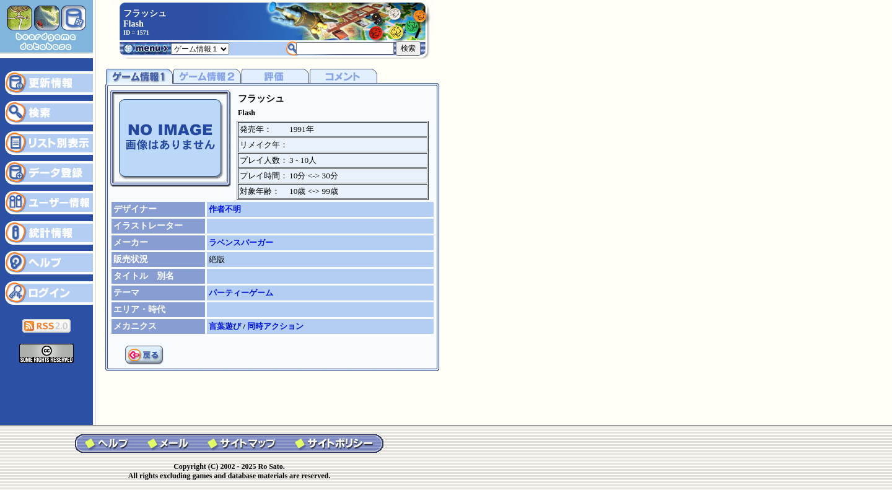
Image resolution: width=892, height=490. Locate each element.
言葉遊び (226, 326)
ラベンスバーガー (241, 242)
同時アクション (275, 326)
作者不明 (225, 209)
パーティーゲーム (241, 292)
